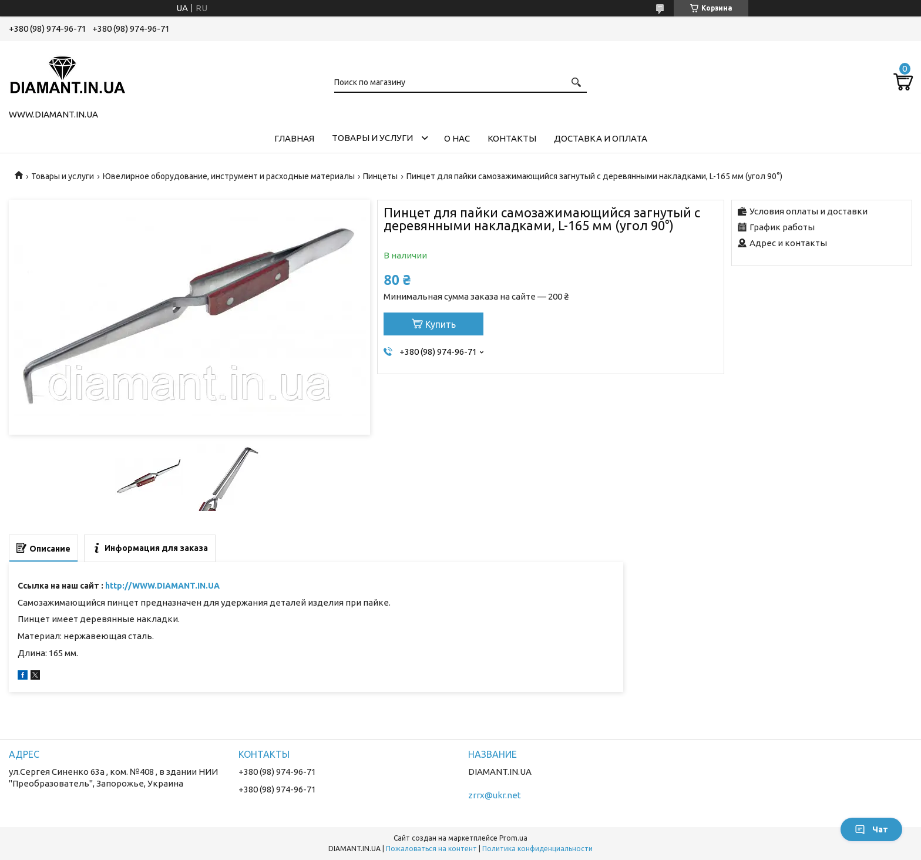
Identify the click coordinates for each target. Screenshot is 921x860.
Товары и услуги (372, 138)
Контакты (512, 138)
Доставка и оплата (600, 138)
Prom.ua (513, 838)
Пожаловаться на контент (431, 848)
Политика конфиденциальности (537, 848)
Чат (871, 829)
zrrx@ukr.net (494, 795)
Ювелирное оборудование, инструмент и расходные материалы (229, 176)
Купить (440, 324)
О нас (457, 138)
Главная (294, 138)
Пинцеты (380, 176)
